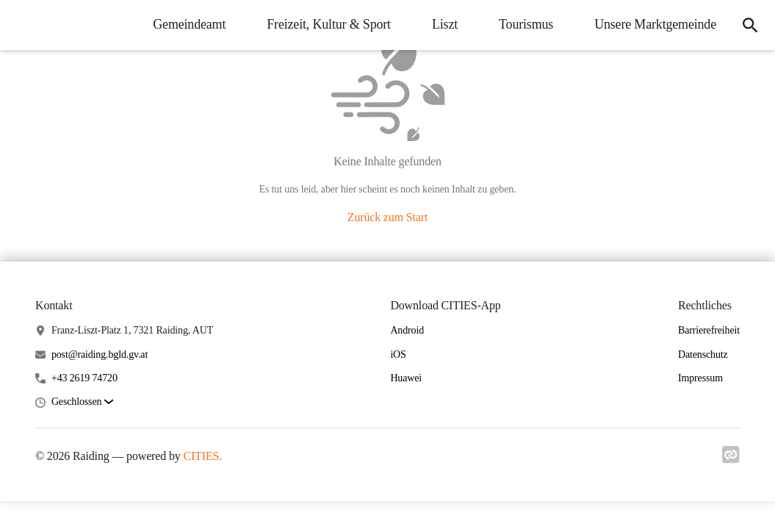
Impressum (700, 378)
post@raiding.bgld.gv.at (99, 354)
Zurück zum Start (387, 217)
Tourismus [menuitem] (526, 24)
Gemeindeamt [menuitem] (189, 24)
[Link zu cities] (731, 459)
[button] (82, 402)
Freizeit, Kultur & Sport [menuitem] (329, 24)
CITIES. (202, 456)
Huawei (406, 378)
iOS (397, 354)
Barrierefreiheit (709, 330)
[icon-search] (750, 25)
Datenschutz (703, 354)
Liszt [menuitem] (445, 24)
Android (407, 330)
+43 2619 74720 (84, 378)
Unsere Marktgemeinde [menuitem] (655, 24)
